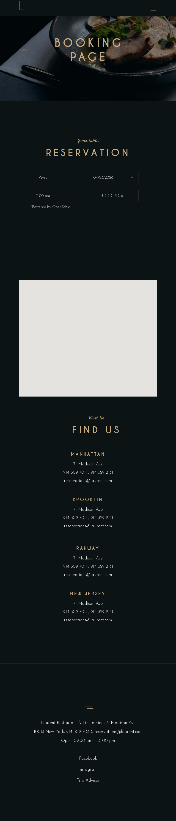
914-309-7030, (80, 732)
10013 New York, (50, 732)
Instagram (88, 769)
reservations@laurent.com (88, 481)
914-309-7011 (75, 472)
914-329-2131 (101, 472)
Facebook (88, 758)
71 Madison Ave (88, 464)
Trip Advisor (88, 780)
